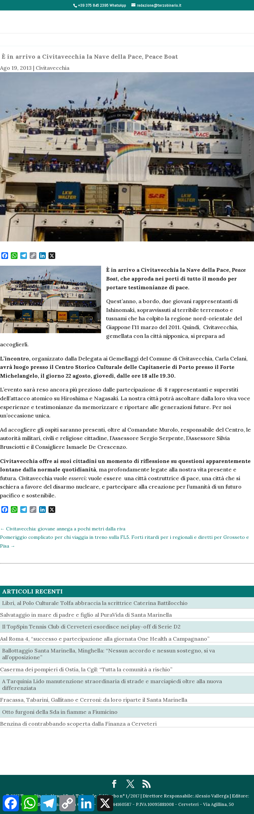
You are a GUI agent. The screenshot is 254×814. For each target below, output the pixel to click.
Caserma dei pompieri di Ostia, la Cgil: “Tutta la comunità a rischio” (86, 669)
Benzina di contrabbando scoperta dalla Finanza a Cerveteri (78, 723)
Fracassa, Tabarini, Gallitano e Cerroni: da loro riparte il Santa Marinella (93, 699)
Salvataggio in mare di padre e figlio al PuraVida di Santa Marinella (86, 614)
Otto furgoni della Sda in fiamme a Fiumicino (60, 711)
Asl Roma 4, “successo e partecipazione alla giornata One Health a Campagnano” (105, 638)
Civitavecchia (52, 67)
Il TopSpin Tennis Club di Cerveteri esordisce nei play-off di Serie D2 (91, 626)
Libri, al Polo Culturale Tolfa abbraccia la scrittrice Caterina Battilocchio (95, 603)
